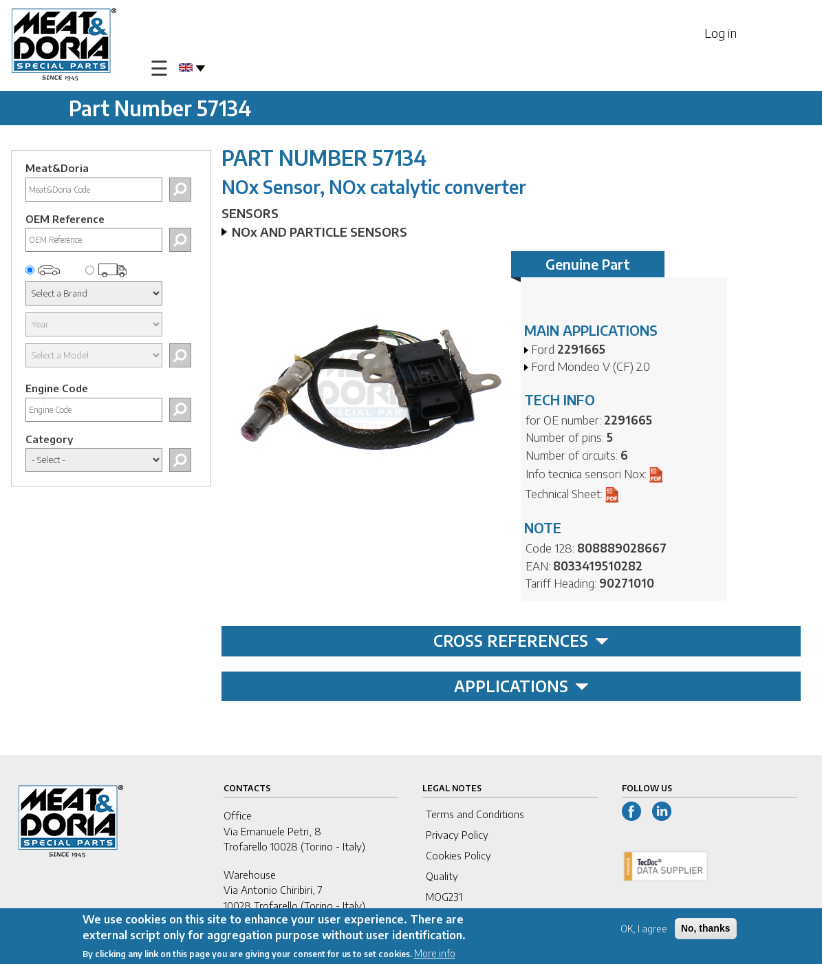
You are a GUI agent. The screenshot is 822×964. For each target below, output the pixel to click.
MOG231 (444, 896)
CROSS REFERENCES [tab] (521, 640)
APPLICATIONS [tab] (521, 686)
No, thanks (706, 929)
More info (434, 954)
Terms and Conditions (475, 814)
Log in (720, 33)
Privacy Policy (457, 834)
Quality (442, 876)
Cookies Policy (458, 855)
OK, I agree (643, 930)
